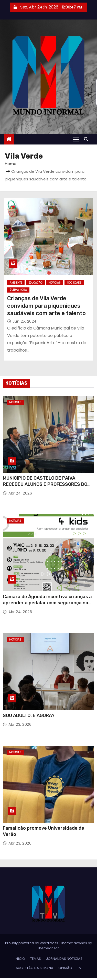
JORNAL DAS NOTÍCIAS (64, 958)
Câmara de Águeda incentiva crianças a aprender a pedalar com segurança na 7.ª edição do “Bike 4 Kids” (47, 603)
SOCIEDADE (74, 283)
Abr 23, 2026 (19, 724)
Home (10, 163)
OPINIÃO (65, 967)
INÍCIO (20, 958)
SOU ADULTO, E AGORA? (29, 715)
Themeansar (48, 948)
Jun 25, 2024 (25, 321)
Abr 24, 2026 (20, 493)
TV (79, 967)
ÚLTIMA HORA (18, 290)
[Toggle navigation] (76, 139)
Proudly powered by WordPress (32, 943)
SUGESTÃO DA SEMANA (34, 967)
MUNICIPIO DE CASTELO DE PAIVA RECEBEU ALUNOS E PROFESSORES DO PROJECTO (45, 484)
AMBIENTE (16, 283)
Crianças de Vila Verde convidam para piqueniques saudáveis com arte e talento (46, 306)
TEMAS (35, 958)
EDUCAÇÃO (35, 283)
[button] (87, 139)
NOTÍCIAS (55, 283)
